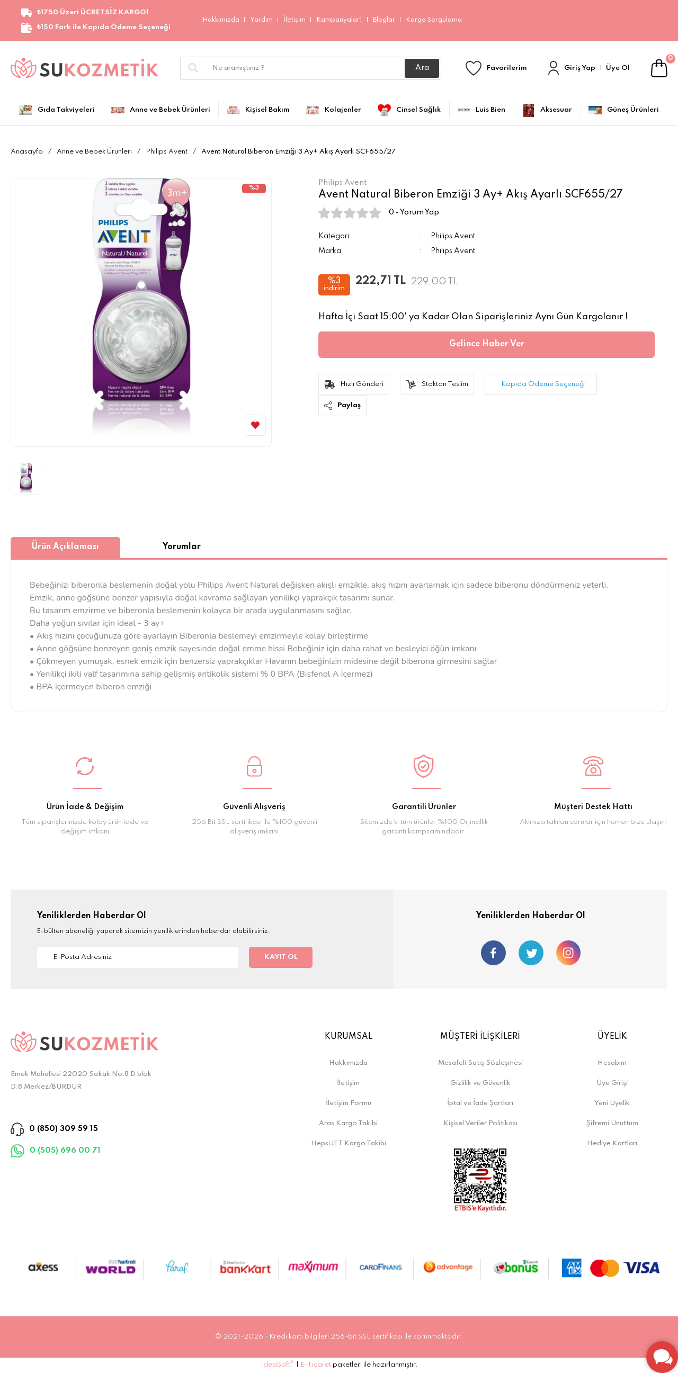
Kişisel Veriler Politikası (480, 1123)
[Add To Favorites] (255, 425)
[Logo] (85, 68)
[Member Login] (553, 68)
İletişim (294, 20)
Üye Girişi (612, 1083)
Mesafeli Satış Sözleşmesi (480, 1063)
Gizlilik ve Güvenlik (480, 1083)
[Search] (310, 68)
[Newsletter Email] (137, 957)
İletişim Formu (348, 1103)
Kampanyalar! (339, 20)
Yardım (261, 20)
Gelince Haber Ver (486, 344)
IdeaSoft (277, 1364)
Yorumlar (182, 547)
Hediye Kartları (612, 1143)
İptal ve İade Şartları (480, 1103)
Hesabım (612, 1063)
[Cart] (659, 68)
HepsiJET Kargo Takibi (348, 1143)
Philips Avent (453, 236)
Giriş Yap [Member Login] (579, 68)
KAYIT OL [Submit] (281, 957)
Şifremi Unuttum (612, 1123)
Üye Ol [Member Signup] (618, 68)
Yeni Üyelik (612, 1103)
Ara (422, 67)
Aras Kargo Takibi (348, 1123)
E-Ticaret (315, 1364)
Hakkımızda (220, 20)
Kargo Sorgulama (434, 20)
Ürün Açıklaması (65, 547)
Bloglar (384, 20)
